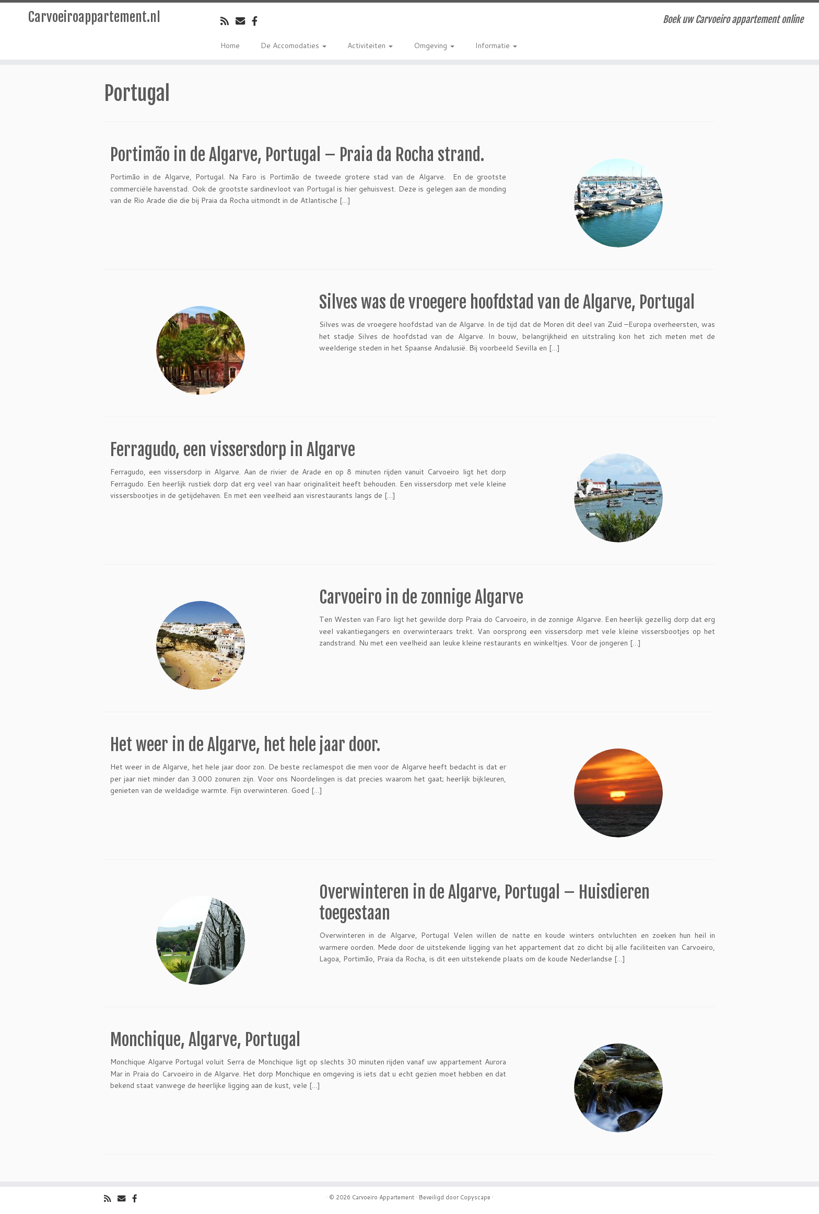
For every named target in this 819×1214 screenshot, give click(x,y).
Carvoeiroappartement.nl (94, 17)
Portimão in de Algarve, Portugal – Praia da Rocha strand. (297, 154)
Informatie (496, 45)
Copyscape (475, 1197)
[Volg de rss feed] (228, 21)
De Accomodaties (293, 45)
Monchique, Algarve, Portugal (205, 1039)
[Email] (244, 21)
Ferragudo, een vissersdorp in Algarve (232, 449)
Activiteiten (370, 45)
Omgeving (434, 45)
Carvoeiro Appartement (383, 1197)
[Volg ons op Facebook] (258, 21)
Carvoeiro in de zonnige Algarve (421, 597)
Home (230, 45)
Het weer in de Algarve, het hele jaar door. (245, 744)
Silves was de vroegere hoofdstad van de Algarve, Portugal (507, 302)
